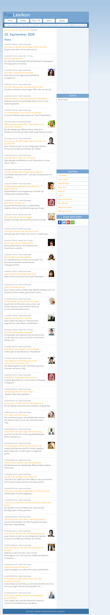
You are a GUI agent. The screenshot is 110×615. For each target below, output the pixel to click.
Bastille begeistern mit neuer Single (18, 392)
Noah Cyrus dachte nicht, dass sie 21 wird (21, 231)
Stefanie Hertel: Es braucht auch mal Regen (21, 301)
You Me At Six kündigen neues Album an (20, 477)
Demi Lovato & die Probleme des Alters (20, 274)
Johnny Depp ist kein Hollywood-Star (19, 243)
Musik (23, 21)
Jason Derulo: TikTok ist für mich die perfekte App (24, 533)
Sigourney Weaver (65, 199)
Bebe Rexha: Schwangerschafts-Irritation (20, 377)
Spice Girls (62, 187)
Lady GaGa (62, 175)
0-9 (85, 25)
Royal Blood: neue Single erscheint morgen (21, 349)
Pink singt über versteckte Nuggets (18, 217)
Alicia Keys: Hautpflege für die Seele (18, 73)
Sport (49, 21)
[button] (60, 222)
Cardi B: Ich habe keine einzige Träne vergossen (23, 172)
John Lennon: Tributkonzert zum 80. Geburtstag (23, 403)
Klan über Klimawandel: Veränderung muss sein (23, 87)
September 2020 (24, 30)
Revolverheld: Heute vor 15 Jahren (18, 318)
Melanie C (62, 191)
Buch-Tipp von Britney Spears (16, 415)
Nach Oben (30, 611)
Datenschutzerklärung (49, 611)
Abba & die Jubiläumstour (14, 287)
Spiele (62, 21)
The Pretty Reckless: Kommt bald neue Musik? (22, 113)
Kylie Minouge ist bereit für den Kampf (19, 158)
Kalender (15, 30)
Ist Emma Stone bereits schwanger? (18, 332)
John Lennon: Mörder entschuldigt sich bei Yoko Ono (25, 47)
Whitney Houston (65, 211)
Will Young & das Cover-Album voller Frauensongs (24, 519)
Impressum (61, 611)
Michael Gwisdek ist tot (13, 58)
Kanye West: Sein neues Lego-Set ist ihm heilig (23, 431)
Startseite (7, 30)
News (10, 21)
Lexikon (17, 15)
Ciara (60, 195)
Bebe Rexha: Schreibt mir (14, 203)
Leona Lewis (63, 179)
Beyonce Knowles (65, 207)
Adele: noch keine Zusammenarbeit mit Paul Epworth (25, 98)
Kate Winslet (63, 203)
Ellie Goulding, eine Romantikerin (17, 257)
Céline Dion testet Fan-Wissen (16, 567)
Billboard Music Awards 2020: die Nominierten (23, 462)
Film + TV (36, 21)
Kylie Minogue (63, 183)
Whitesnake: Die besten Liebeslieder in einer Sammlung (26, 491)
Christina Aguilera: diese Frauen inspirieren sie (23, 446)
